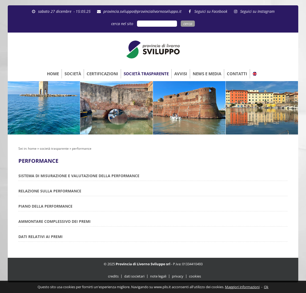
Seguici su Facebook (209, 11)
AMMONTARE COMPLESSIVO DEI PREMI (54, 221)
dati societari (134, 276)
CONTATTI (237, 73)
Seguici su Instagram (256, 11)
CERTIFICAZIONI (102, 73)
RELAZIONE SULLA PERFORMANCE (49, 190)
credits (113, 276)
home (32, 148)
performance (81, 148)
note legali (158, 276)
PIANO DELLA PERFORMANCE (45, 206)
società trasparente (54, 148)
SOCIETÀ (73, 73)
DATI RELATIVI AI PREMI (40, 236)
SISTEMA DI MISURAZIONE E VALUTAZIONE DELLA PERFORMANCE (78, 175)
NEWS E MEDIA (207, 73)
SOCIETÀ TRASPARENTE (146, 73)
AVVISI (180, 73)
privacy (177, 276)
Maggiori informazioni (242, 286)
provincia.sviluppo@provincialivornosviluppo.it (141, 11)
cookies (195, 276)
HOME (53, 73)
